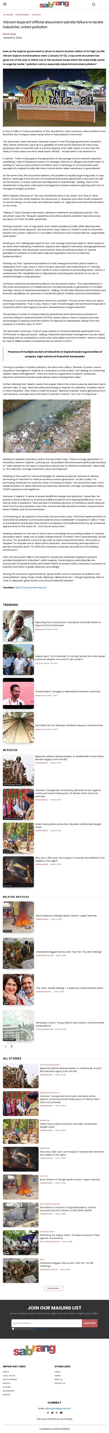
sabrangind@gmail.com (58, 1408)
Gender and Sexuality (13, 818)
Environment (22, 14)
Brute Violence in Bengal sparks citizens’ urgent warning (66, 915)
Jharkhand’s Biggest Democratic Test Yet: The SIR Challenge (69, 951)
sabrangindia (41, 763)
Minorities (8, 852)
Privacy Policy (38, 1329)
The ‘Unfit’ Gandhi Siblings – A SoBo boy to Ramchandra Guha (69, 988)
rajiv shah (9, 34)
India (6, 967)
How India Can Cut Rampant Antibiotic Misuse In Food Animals (69, 725)
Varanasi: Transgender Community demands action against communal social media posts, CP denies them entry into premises (68, 793)
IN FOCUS (10, 750)
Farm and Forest (47, 1232)
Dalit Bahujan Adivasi (13, 784)
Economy (8, 14)
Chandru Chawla (43, 992)
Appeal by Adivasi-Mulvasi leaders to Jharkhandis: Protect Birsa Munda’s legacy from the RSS (71, 1070)
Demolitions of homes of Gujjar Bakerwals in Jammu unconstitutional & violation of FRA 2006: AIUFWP (68, 1209)
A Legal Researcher (44, 1029)
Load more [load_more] (53, 1288)
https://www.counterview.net (30, 587)
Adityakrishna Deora (49, 1242)
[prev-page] (5, 1046)
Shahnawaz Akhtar (44, 955)
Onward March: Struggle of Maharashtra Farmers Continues (67, 691)
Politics (36, 14)
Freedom (39, 629)
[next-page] (11, 1046)
